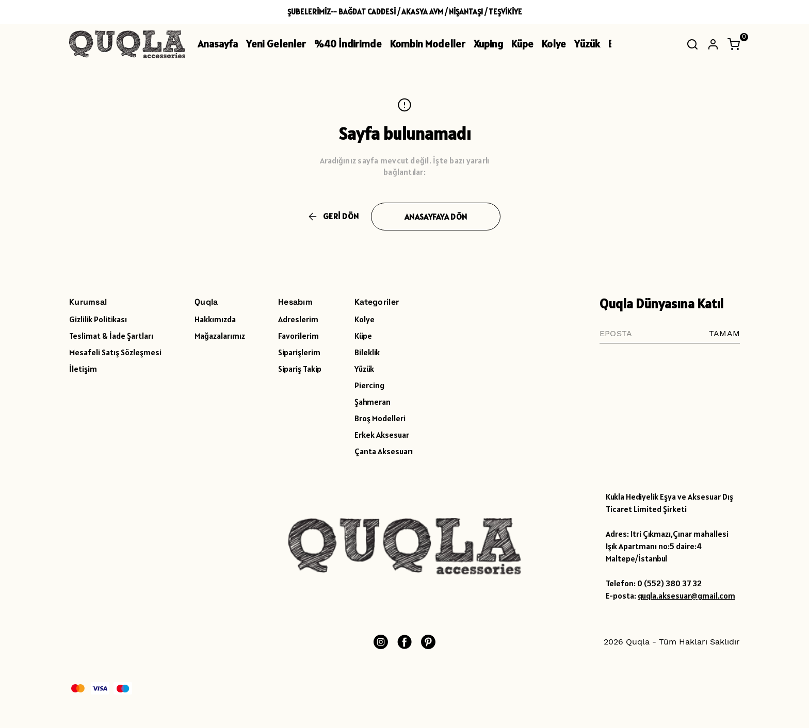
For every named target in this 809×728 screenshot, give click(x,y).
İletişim (83, 368)
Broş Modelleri (380, 418)
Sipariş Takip (299, 368)
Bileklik (367, 352)
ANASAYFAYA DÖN (436, 216)
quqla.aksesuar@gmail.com (686, 595)
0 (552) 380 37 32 (669, 583)
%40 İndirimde (348, 44)
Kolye (554, 44)
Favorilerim (298, 335)
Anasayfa (218, 44)
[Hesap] (713, 44)
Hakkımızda (215, 319)
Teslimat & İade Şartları (111, 335)
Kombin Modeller (427, 44)
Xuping (488, 44)
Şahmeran (372, 401)
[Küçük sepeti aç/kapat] (733, 44)
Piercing (369, 385)
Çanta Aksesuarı (383, 451)
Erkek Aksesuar (381, 434)
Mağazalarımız (220, 335)
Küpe (522, 44)
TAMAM (724, 333)
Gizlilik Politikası (98, 319)
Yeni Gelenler (276, 44)
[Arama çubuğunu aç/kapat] (692, 44)
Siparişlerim (299, 352)
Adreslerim (298, 319)
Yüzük (587, 44)
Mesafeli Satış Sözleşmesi (115, 352)
